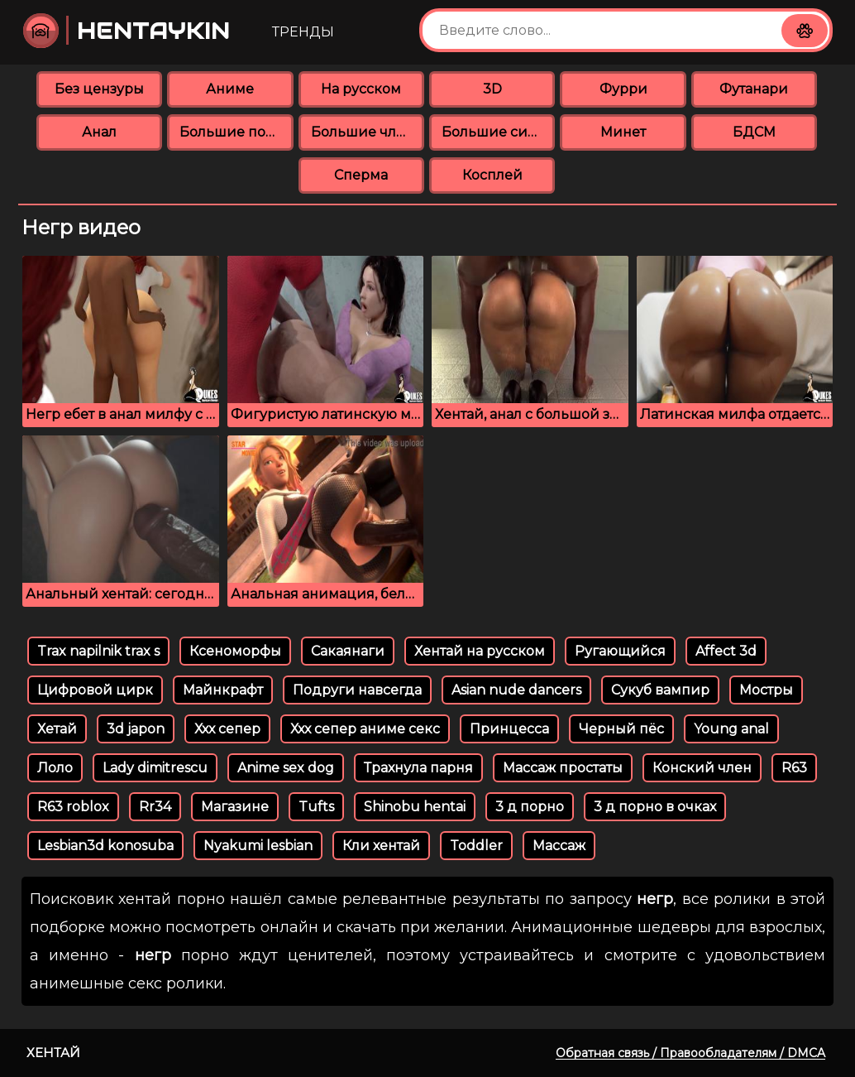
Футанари (753, 89)
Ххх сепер (227, 729)
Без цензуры (99, 89)
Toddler (476, 845)
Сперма (361, 175)
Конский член (702, 768)
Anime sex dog (285, 768)
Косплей (492, 175)
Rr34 (155, 807)
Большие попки (236, 132)
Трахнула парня (418, 768)
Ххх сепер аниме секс (365, 729)
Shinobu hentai (415, 807)
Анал (99, 132)
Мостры (766, 690)
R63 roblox (73, 807)
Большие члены (367, 132)
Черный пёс (621, 729)
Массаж (559, 845)
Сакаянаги (348, 651)
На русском (361, 89)
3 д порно (529, 807)
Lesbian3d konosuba (105, 845)
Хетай (57, 729)
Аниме (230, 89)
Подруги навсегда (357, 690)
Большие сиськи (498, 132)
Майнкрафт (223, 690)
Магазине (235, 807)
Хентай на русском (479, 651)
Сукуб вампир (660, 690)
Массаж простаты (563, 768)
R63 (794, 768)
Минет (623, 132)
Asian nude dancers (516, 690)
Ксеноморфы (235, 651)
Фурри (623, 89)
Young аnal (731, 729)
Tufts (316, 807)
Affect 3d (726, 651)
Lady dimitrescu (155, 768)
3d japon (136, 729)
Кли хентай (381, 845)
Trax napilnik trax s (98, 651)
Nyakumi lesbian (258, 845)
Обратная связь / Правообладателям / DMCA (690, 1053)
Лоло (55, 768)
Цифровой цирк (95, 690)
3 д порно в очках (655, 807)
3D (492, 89)
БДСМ (754, 132)
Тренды (303, 32)
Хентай (53, 1052)
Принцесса (509, 729)
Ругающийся (620, 651)
